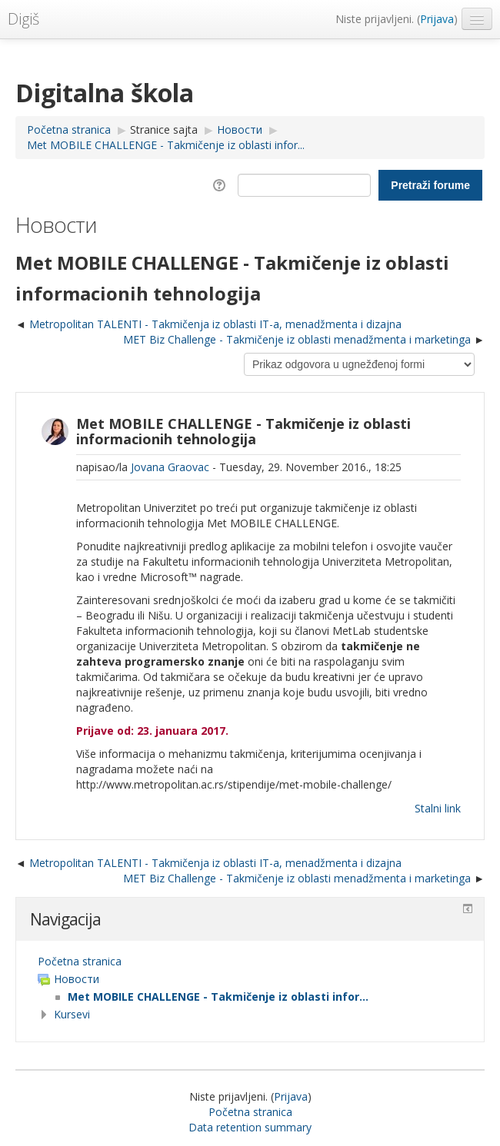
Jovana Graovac (170, 467)
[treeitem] (250, 961)
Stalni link (438, 808)
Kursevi (72, 1014)
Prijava (437, 19)
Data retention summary (250, 1127)
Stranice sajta (164, 129)
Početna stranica (80, 961)
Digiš (23, 18)
